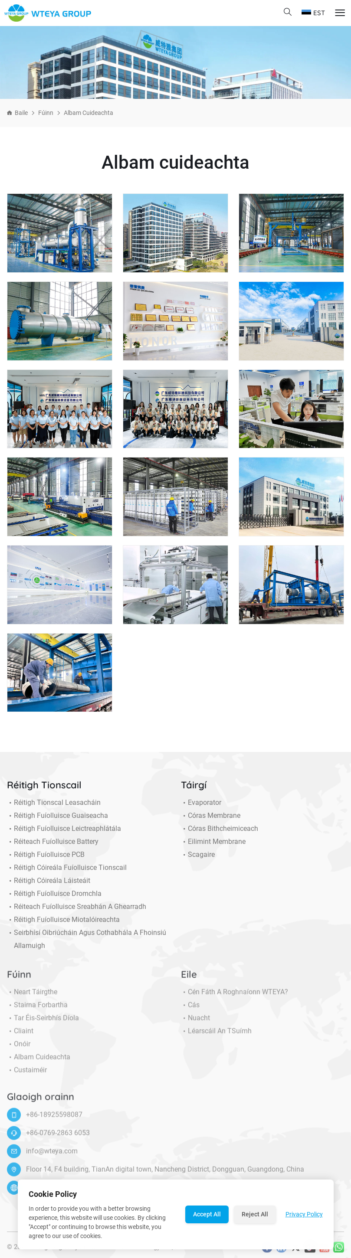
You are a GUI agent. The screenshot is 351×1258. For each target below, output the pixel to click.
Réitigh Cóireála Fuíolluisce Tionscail (67, 867)
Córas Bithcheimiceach (219, 828)
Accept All (207, 1214)
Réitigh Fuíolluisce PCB (46, 854)
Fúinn (45, 112)
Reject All (255, 1214)
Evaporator (201, 802)
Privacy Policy (304, 1214)
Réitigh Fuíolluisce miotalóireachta (63, 919)
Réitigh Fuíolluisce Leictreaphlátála (64, 828)
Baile (21, 112)
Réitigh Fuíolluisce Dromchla (54, 893)
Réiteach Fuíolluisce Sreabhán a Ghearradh (76, 906)
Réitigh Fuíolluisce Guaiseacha (57, 815)
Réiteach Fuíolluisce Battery (52, 841)
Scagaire (198, 854)
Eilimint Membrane (213, 841)
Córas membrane (210, 815)
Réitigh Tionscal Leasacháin (54, 802)
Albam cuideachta (88, 112)
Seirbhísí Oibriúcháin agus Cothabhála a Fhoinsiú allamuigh (86, 939)
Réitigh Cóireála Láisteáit (48, 880)
